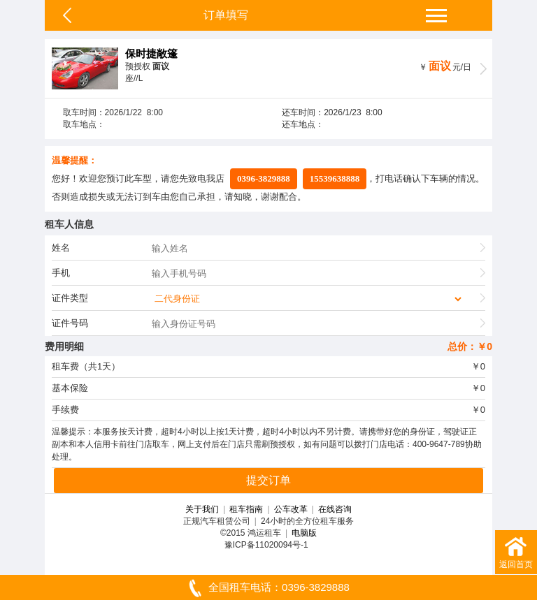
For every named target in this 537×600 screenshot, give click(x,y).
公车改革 (291, 509)
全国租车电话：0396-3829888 (268, 588)
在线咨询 (335, 509)
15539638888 (335, 178)
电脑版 (304, 533)
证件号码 (70, 323)
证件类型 (70, 298)
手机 (61, 273)
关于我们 (202, 509)
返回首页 (516, 551)
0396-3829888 (263, 178)
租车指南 (246, 509)
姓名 (61, 247)
